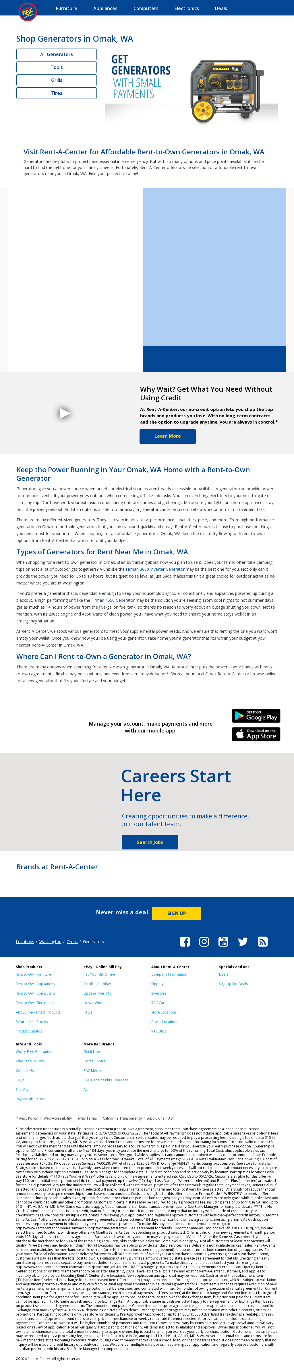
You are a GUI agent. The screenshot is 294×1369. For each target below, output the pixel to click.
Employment (161, 983)
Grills (56, 80)
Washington (50, 941)
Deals (223, 974)
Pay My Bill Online (30, 1099)
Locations (25, 941)
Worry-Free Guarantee (34, 1051)
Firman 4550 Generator (113, 600)
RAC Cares (159, 1002)
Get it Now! (92, 1051)
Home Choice (95, 1061)
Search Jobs (150, 842)
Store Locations (164, 1012)
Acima (89, 1089)
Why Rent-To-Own (30, 1061)
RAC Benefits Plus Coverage (106, 1080)
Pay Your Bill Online (99, 974)
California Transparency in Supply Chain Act (138, 1118)
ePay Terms (87, 1118)
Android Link (256, 718)
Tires (56, 93)
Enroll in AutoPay (97, 983)
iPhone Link (256, 736)
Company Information (169, 974)
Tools (57, 67)
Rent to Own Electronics (35, 1002)
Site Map (23, 1089)
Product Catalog (29, 1031)
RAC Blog (158, 1031)
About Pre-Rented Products (38, 1012)
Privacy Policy (27, 1118)
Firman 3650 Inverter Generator (155, 569)
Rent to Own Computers (35, 993)
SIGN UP (176, 913)
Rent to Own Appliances (35, 983)
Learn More (167, 436)
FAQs (88, 1012)
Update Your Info (98, 993)
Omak (72, 941)
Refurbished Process (32, 1021)
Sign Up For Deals (233, 983)
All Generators (56, 54)
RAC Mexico (93, 1070)
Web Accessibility (58, 1118)
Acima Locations (164, 1021)
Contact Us (25, 1070)
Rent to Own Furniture (33, 974)
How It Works (94, 1002)
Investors (158, 993)
